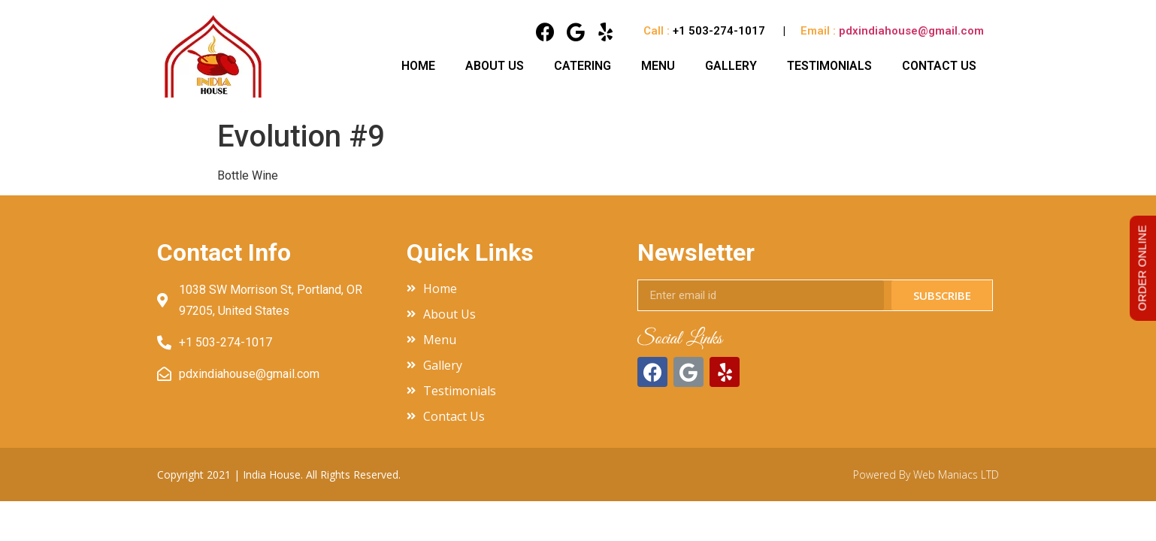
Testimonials (829, 66)
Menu (658, 66)
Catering (582, 66)
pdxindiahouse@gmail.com (911, 31)
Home (418, 66)
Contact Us (939, 66)
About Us (494, 66)
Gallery (731, 66)
